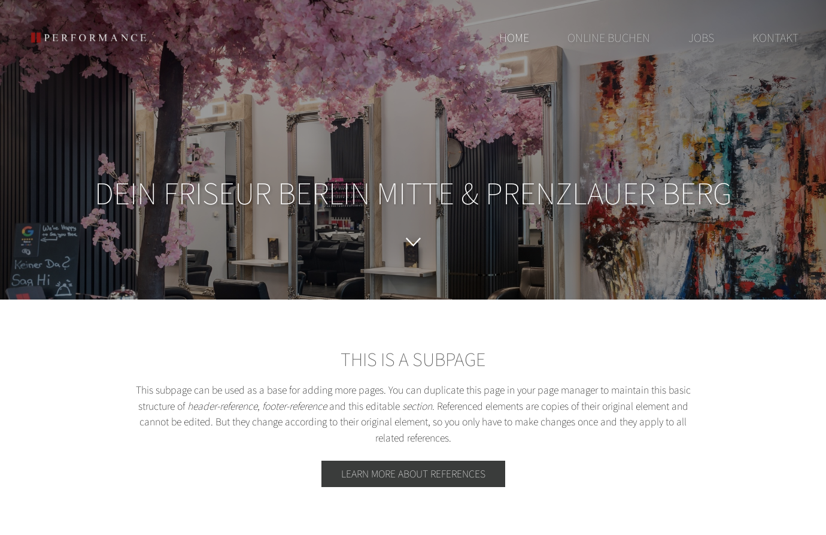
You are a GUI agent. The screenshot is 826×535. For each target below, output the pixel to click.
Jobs (701, 38)
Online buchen (608, 38)
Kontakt (775, 38)
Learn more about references (413, 473)
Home (514, 38)
